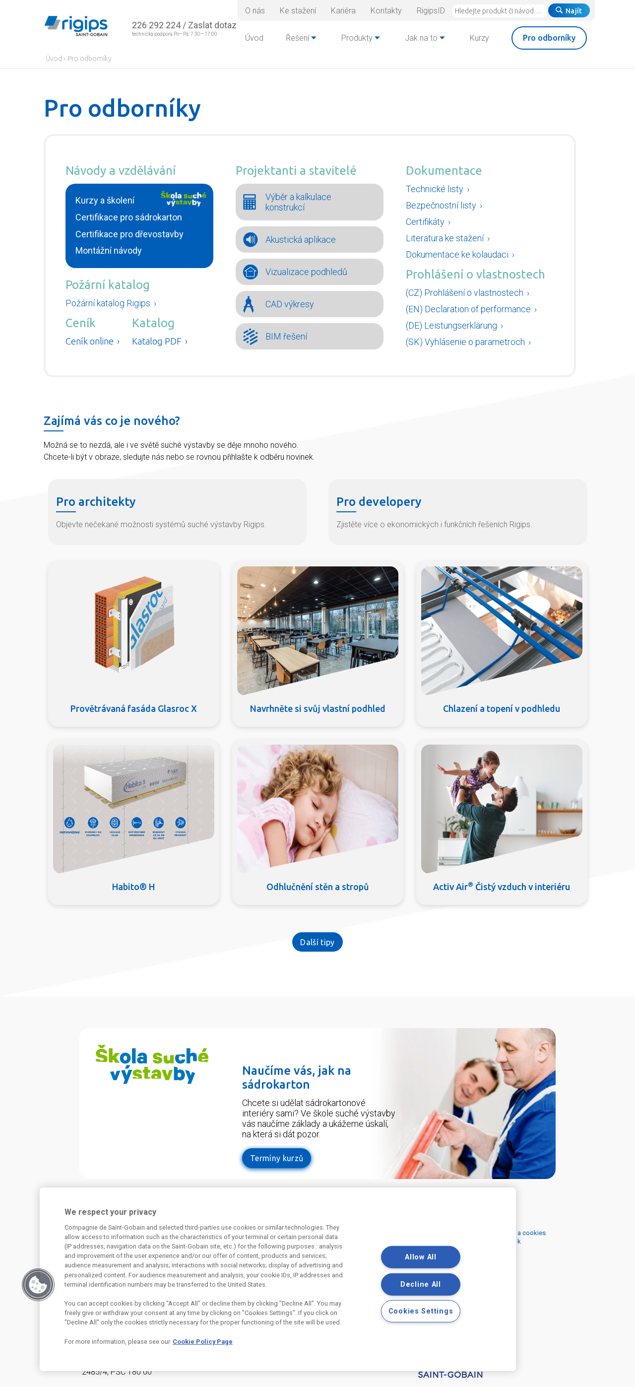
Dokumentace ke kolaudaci (457, 254)
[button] (38, 1285)
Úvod (54, 59)
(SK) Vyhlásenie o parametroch (466, 342)
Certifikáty (425, 221)
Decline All (420, 1284)
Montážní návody (108, 250)
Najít (569, 10)
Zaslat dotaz (212, 25)
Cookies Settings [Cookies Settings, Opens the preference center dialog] (420, 1311)
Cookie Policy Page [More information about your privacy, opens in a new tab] (203, 1341)
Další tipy (317, 942)
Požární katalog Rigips (107, 303)
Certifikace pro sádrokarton (128, 217)
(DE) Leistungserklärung (452, 325)
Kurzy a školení (104, 200)
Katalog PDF (157, 341)
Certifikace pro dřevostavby (129, 234)
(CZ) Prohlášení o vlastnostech (465, 292)
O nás (255, 10)
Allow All (420, 1257)
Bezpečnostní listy (441, 205)
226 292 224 (156, 25)
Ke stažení (298, 10)
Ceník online (89, 341)
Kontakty (386, 10)
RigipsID (431, 10)
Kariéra (343, 10)
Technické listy (434, 189)
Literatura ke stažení (445, 238)
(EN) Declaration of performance (469, 309)
